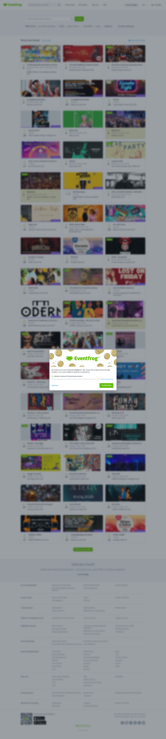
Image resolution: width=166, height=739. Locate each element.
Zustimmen (106, 385)
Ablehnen (55, 385)
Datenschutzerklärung (107, 379)
